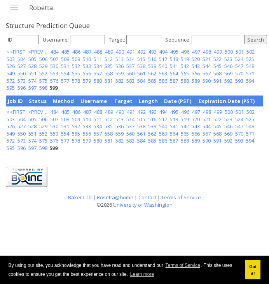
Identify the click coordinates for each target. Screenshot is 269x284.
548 (250, 66)
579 (87, 80)
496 (185, 51)
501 (240, 51)
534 (98, 66)
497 (196, 51)
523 (228, 59)
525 (250, 59)
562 (152, 73)
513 (119, 59)
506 (43, 59)
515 (141, 59)
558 (109, 73)
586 (163, 80)
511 (98, 59)
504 (21, 59)
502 (250, 51)
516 (152, 59)
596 (21, 87)
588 (185, 80)
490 (120, 51)
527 (21, 66)
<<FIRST (16, 51)
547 (239, 66)
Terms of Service (183, 265)
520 (196, 59)
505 (32, 59)
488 (98, 51)
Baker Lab (80, 197)
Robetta (41, 7)
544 (207, 66)
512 (109, 59)
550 (21, 73)
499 (218, 51)
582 (119, 80)
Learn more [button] (142, 274)
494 (163, 51)
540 (163, 66)
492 (142, 51)
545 (217, 66)
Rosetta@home (115, 197)
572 (11, 80)
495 (174, 51)
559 (119, 73)
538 (141, 66)
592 (228, 80)
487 (87, 51)
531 (65, 66)
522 (217, 59)
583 (130, 80)
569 (228, 73)
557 (98, 73)
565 (185, 73)
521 (207, 59)
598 (43, 87)
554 (65, 73)
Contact (147, 197)
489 (109, 51)
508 (65, 59)
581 (109, 80)
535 (109, 66)
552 (43, 73)
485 (65, 51)
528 (32, 66)
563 (163, 73)
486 (76, 51)
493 (152, 51)
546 (228, 66)
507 (54, 59)
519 (185, 59)
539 (152, 66)
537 (130, 66)
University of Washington (143, 204)
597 (32, 87)
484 (55, 51)
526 (11, 66)
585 (152, 80)
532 (76, 66)
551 (32, 73)
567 (207, 73)
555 (76, 73)
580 (98, 80)
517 (163, 59)
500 (229, 51)
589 (196, 80)
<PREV (35, 51)
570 (239, 73)
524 (239, 59)
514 (130, 59)
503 (11, 59)
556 (87, 73)
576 (54, 80)
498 (207, 51)
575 (43, 80)
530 (54, 66)
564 (174, 73)
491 (131, 51)
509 (76, 59)
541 (174, 66)
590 (207, 80)
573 (21, 80)
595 (11, 87)
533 (87, 66)
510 (87, 59)
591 (217, 80)
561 (141, 73)
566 (196, 73)
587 (174, 80)
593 (239, 80)
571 (250, 73)
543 (196, 66)
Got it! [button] (253, 270)
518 (174, 59)
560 (130, 73)
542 (185, 66)
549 (11, 73)
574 (32, 80)
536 (119, 66)
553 (54, 73)
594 (250, 80)
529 (43, 66)
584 (141, 80)
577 (65, 80)
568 (217, 73)
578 (76, 80)
